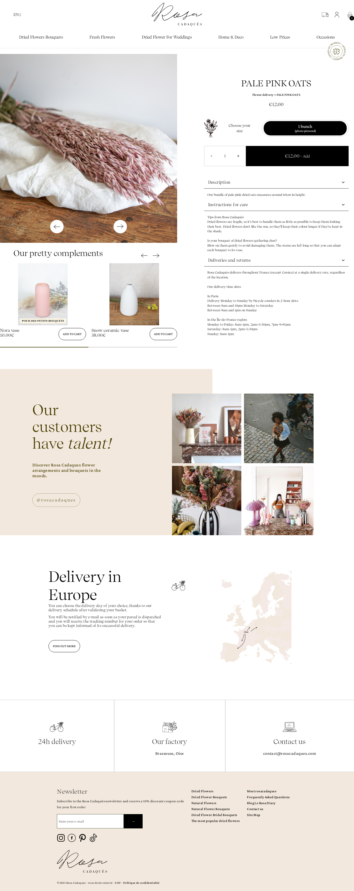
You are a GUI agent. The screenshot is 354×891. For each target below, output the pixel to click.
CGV (118, 882)
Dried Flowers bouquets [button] (41, 37)
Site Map (253, 815)
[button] (338, 14)
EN (17, 14)
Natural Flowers (203, 803)
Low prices (280, 37)
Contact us (255, 809)
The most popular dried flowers (215, 821)
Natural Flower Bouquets (210, 809)
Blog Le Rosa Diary (261, 803)
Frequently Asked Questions (268, 797)
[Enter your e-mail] (90, 821)
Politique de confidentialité (141, 882)
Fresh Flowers (102, 37)
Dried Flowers (202, 791)
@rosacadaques (56, 500)
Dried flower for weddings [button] (167, 37)
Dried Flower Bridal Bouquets (214, 815)
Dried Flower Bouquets (209, 797)
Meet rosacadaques (261, 791)
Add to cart (72, 334)
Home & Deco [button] (230, 37)
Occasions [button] (326, 37)
